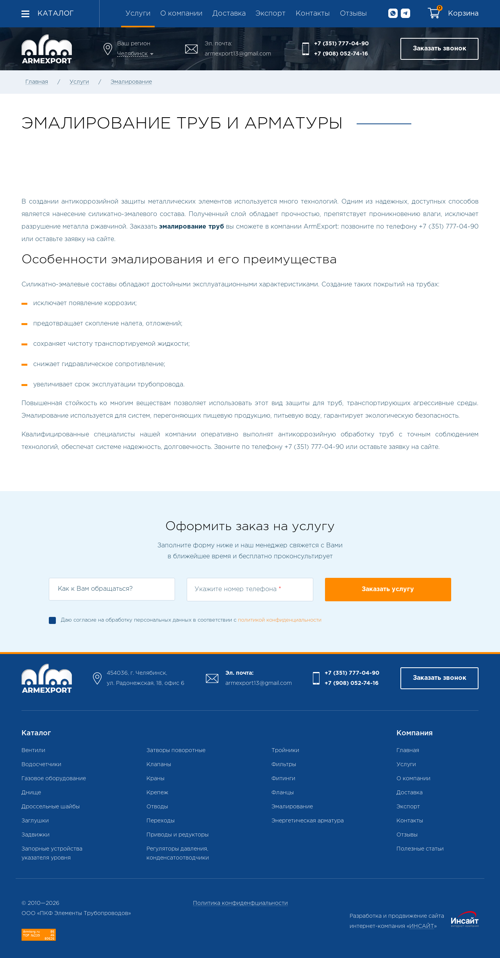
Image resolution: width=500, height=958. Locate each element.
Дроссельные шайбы (50, 806)
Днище (31, 792)
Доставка (229, 14)
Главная (36, 82)
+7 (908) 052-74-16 (341, 54)
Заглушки (35, 821)
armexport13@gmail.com (238, 54)
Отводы (157, 806)
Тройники (285, 750)
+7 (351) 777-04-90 (341, 43)
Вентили (33, 750)
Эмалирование (131, 82)
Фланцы (282, 792)
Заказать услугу (388, 589)
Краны (155, 778)
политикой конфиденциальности (279, 620)
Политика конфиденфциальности (240, 903)
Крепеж (157, 792)
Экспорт (270, 14)
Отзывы (353, 14)
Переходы (160, 821)
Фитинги (283, 778)
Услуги (137, 14)
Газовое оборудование (53, 778)
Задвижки (35, 835)
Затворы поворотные (175, 750)
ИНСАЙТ (421, 926)
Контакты (313, 14)
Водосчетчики (41, 764)
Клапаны (158, 764)
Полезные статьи (420, 849)
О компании (181, 14)
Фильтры (283, 764)
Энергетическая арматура (307, 821)
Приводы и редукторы (177, 835)
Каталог (56, 14)
